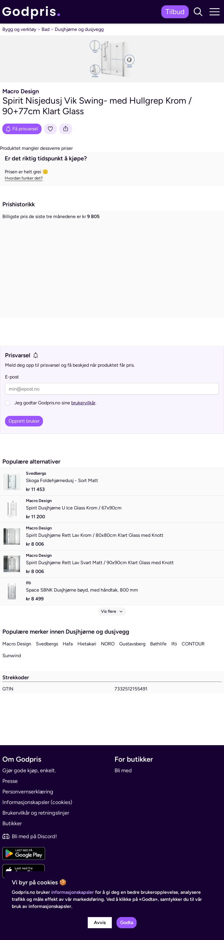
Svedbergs (47, 665)
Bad (45, 29)
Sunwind (11, 677)
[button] (198, 12)
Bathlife (158, 665)
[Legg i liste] (50, 129)
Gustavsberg (132, 665)
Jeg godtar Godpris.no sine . (55, 424)
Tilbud (175, 11)
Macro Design (16, 665)
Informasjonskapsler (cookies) (37, 802)
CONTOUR (193, 665)
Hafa (68, 665)
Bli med (123, 770)
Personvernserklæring (27, 791)
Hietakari (86, 665)
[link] (32, 12)
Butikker (12, 823)
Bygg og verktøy (19, 29)
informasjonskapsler (72, 892)
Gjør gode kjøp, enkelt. (29, 770)
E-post (12, 398)
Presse (10, 781)
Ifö (174, 665)
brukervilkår (83, 424)
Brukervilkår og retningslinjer (35, 813)
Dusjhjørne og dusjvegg (79, 29)
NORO (108, 665)
